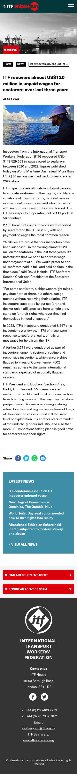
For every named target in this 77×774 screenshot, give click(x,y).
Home (8, 64)
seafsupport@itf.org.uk (38, 728)
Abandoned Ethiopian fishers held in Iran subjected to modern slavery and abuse (36, 529)
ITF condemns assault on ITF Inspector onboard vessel (31, 493)
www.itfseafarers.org (38, 740)
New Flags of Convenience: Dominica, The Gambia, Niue (30, 504)
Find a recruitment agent (28, 575)
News (20, 64)
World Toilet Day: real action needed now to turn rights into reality (36, 515)
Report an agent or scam (28, 589)
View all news (24, 544)
